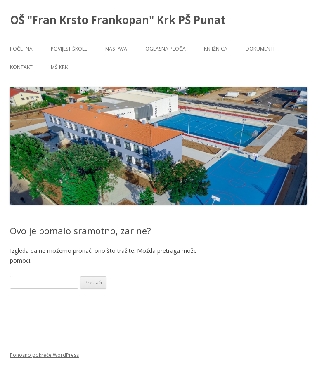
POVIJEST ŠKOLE (69, 48)
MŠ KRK (59, 67)
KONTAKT (21, 67)
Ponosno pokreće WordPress (44, 354)
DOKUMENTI (260, 48)
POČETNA (21, 48)
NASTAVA (116, 48)
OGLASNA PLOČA (165, 48)
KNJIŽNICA (215, 48)
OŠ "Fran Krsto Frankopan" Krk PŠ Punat (118, 19)
